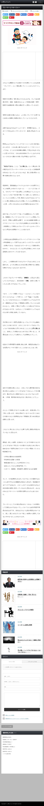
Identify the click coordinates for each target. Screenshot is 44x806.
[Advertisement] (19, 65)
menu (40, 2)
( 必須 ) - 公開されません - (12, 681)
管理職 (26, 11)
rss (33, 2)
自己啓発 (6, 11)
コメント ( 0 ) (12, 661)
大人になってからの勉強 (25, 610)
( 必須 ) (7, 676)
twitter (36, 2)
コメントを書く (35, 11)
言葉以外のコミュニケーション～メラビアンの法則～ (17, 718)
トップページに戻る (7, 726)
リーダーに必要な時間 (25, 625)
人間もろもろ (10, 803)
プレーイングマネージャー (18, 11)
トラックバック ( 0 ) (32, 661)
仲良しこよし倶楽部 (9, 715)
